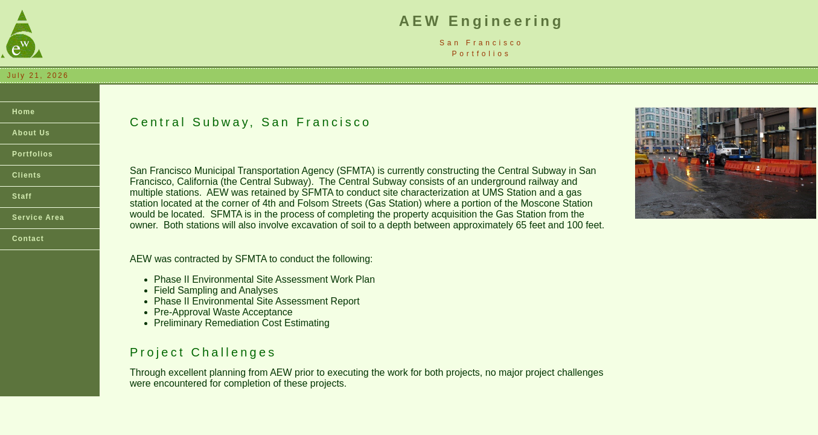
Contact (28, 238)
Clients (26, 175)
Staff (22, 196)
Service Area (38, 217)
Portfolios (32, 154)
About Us (31, 133)
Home (23, 112)
